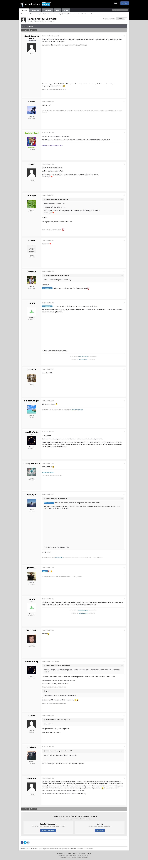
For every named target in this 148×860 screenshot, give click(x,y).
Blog (57, 10)
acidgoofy (63, 275)
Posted (48, 36)
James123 (31, 567)
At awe (31, 240)
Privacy (74, 853)
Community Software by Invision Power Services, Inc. (74, 857)
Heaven (31, 164)
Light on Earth (59, 557)
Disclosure (82, 853)
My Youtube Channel (83, 359)
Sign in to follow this (109, 18)
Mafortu (32, 369)
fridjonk (32, 747)
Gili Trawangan (31, 400)
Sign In (116, 3)
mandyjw (31, 494)
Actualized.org (61, 853)
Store (66, 10)
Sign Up (124, 3)
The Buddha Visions (77, 409)
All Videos (47, 10)
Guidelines (35, 10)
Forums (24, 10)
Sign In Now (100, 830)
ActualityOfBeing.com (83, 356)
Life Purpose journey (48, 472)
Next (31, 30)
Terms (69, 853)
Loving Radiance (32, 463)
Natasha (31, 271)
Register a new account (48, 830)
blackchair (31, 630)
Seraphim (31, 778)
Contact (89, 853)
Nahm (32, 303)
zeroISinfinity (31, 432)
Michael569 (63, 665)
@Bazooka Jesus (47, 288)
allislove (32, 195)
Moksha (31, 101)
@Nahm (45, 571)
